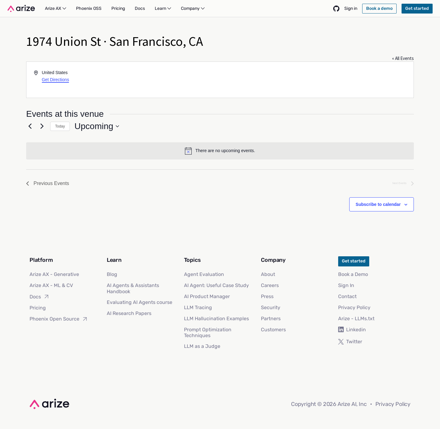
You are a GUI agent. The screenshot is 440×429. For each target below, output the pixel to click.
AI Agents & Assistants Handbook (133, 288)
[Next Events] (42, 126)
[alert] (220, 150)
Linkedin (352, 330)
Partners (271, 318)
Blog (112, 274)
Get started (354, 261)
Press (267, 296)
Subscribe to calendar (378, 204)
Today (60, 126)
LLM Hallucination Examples (216, 318)
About (268, 274)
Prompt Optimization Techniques (207, 332)
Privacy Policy (354, 307)
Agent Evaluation (204, 274)
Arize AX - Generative (54, 274)
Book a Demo (353, 274)
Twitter (350, 341)
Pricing (38, 308)
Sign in (350, 8)
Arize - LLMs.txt (356, 318)
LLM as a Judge (202, 346)
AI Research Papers (129, 313)
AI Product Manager (207, 296)
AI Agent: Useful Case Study (216, 285)
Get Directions (55, 79)
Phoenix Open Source (59, 319)
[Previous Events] (30, 126)
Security (270, 307)
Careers (270, 285)
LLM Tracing (198, 307)
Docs (40, 296)
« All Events (403, 58)
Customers (273, 330)
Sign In (346, 285)
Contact (347, 296)
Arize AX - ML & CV (51, 285)
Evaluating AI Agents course (139, 302)
